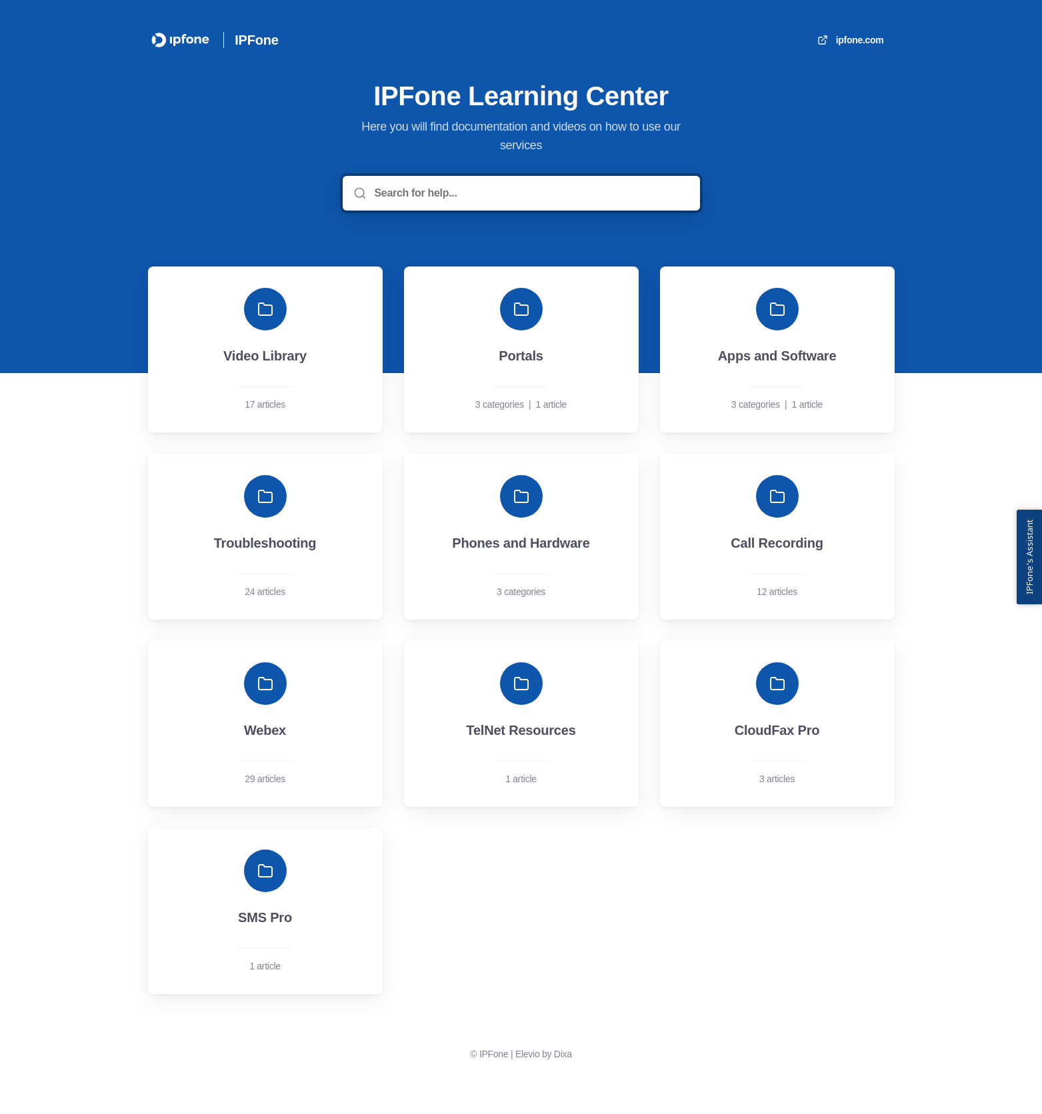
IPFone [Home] (256, 40)
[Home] (181, 40)
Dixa (563, 1054)
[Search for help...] (530, 193)
